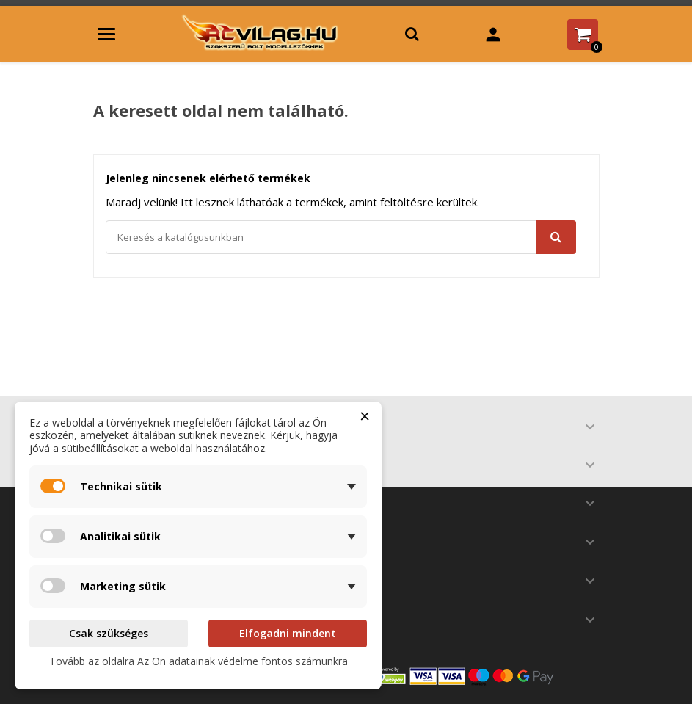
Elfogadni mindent (287, 633)
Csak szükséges (108, 633)
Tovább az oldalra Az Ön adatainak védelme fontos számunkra (198, 661)
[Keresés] (341, 237)
